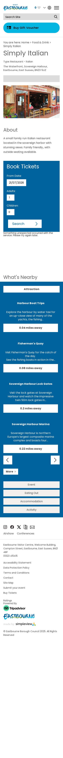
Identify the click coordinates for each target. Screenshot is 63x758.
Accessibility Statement (17, 562)
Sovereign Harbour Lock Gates (30, 384)
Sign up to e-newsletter (32, 527)
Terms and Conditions (16, 572)
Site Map (8, 582)
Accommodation (31, 501)
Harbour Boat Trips (30, 303)
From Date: (14, 176)
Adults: (11, 191)
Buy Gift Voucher (26, 28)
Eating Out (31, 493)
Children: (12, 206)
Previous (7, 460)
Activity (31, 510)
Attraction (31, 289)
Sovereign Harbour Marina (31, 424)
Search (18, 223)
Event (31, 485)
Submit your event (14, 587)
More (9, 471)
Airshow (8, 533)
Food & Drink (40, 42)
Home (25, 42)
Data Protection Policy (16, 567)
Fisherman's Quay (31, 343)
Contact (8, 577)
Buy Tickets (10, 592)
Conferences (25, 533)
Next (55, 460)
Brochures (25, 527)
